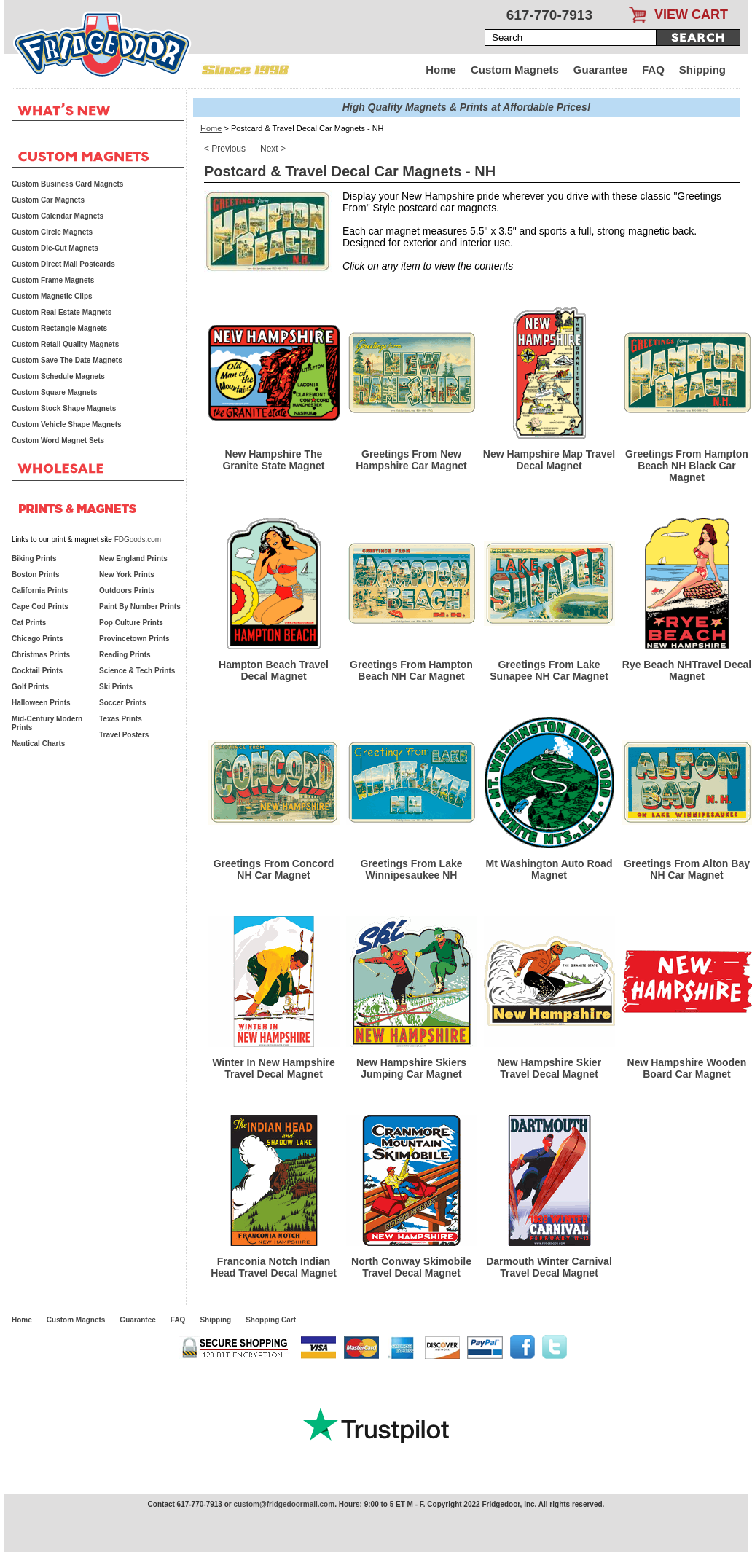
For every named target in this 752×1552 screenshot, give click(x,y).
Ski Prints (116, 687)
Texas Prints (120, 719)
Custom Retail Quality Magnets (65, 344)
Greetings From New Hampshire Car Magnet (411, 459)
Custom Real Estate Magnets (61, 312)
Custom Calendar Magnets (57, 216)
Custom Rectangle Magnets (59, 328)
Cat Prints (29, 623)
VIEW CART (691, 14)
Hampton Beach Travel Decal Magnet (274, 670)
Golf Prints (30, 687)
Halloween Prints (41, 703)
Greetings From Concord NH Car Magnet (274, 869)
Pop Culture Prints (131, 623)
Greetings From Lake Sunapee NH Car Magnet (549, 670)
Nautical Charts (38, 744)
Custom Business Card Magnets (67, 184)
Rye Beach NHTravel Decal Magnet (686, 670)
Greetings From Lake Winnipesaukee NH (411, 869)
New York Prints (126, 575)
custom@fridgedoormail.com (283, 1504)
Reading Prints (125, 655)
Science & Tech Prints (137, 671)
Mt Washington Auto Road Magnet (549, 869)
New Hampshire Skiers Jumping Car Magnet (411, 1068)
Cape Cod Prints (40, 607)
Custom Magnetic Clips (52, 296)
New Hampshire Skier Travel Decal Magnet (549, 1068)
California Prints (40, 591)
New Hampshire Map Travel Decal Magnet (549, 459)
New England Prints (133, 558)
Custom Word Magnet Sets (58, 440)
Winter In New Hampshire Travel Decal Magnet (273, 1068)
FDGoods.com (137, 540)
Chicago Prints (37, 639)
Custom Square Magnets (54, 392)
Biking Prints (34, 558)
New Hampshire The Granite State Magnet (273, 459)
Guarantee (600, 69)
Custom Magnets (515, 69)
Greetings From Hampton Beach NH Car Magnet (411, 670)
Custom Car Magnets (48, 200)
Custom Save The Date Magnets (67, 360)
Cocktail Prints (37, 671)
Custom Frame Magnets (53, 280)
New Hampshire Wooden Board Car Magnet (687, 1068)
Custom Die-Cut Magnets (55, 248)
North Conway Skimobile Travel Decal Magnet (411, 1267)
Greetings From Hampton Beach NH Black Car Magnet (686, 465)
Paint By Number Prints (140, 607)
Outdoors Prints (126, 591)
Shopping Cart (271, 1320)
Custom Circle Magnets (52, 232)
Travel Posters (124, 735)
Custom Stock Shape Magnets (64, 408)
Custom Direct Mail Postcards (63, 264)
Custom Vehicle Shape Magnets (67, 424)
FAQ (653, 69)
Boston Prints (36, 575)
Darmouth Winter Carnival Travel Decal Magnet (549, 1267)
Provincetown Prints (134, 639)
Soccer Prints (122, 703)
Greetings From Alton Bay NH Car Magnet (687, 869)
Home (441, 69)
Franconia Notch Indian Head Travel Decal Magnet (274, 1267)
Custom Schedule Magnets (58, 376)
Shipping (702, 69)
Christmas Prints (41, 655)
